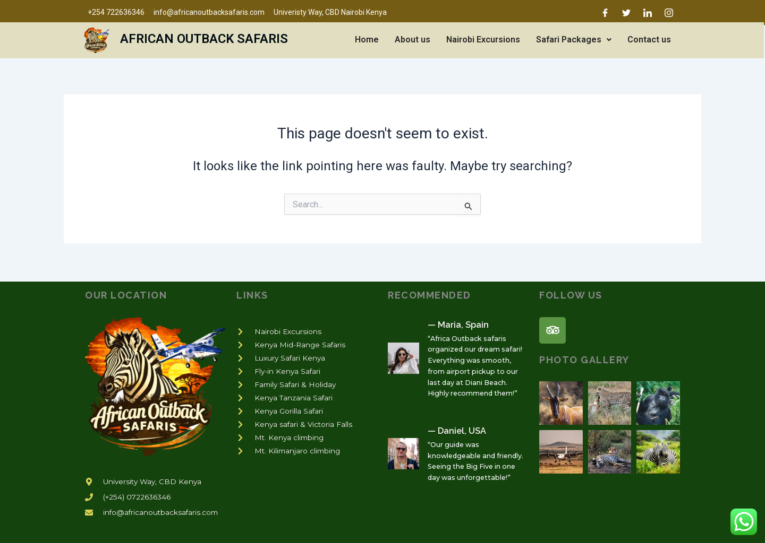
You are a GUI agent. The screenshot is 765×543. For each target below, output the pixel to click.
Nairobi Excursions (483, 39)
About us (412, 39)
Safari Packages (573, 39)
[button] (573, 40)
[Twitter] (626, 13)
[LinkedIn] (648, 13)
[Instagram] (669, 13)
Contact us (649, 39)
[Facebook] (605, 13)
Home (367, 39)
